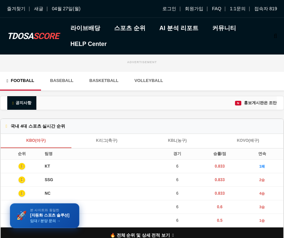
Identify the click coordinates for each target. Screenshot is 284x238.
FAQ (216, 8)
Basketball (103, 80)
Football (20, 80)
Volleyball (148, 80)
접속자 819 (265, 8)
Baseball (62, 80)
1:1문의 (237, 8)
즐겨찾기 (16, 8)
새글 (38, 8)
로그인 (169, 8)
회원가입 (194, 8)
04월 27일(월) (66, 8)
